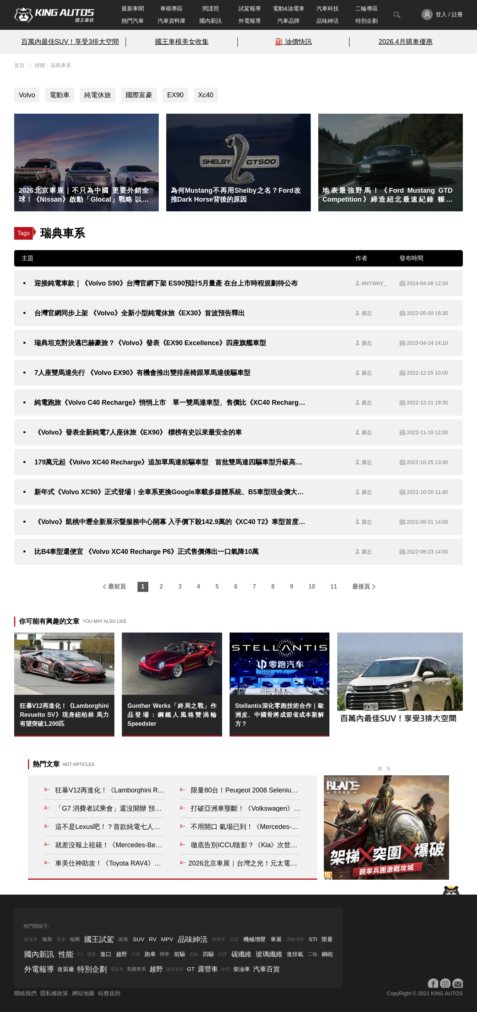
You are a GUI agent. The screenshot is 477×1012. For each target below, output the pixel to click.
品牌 (222, 954)
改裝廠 (65, 969)
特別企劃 (367, 21)
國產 (91, 954)
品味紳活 (327, 21)
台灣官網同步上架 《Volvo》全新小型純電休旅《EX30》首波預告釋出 (139, 313)
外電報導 (249, 21)
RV (153, 939)
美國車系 (136, 969)
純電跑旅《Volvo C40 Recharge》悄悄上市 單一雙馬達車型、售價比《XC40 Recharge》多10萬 (170, 402)
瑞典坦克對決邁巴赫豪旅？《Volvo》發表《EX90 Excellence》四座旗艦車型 (150, 343)
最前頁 (117, 586)
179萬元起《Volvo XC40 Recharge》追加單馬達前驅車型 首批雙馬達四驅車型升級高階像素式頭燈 (170, 462)
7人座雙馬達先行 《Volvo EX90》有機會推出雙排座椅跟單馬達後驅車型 (142, 372)
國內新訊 (210, 21)
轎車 (165, 954)
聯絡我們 (25, 993)
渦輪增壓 (295, 939)
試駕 (234, 939)
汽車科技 (327, 8)
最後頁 (361, 586)
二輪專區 (367, 8)
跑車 (150, 954)
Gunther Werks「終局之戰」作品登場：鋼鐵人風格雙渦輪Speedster (172, 715)
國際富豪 (139, 95)
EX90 (175, 95)
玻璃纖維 (269, 954)
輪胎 (47, 939)
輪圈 (75, 939)
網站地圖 (83, 993)
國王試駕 (99, 939)
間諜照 (210, 8)
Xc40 (206, 95)
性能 (66, 954)
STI (313, 939)
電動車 (60, 95)
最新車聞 (132, 8)
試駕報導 (249, 8)
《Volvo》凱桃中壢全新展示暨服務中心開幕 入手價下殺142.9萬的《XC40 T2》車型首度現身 (170, 522)
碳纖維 (241, 954)
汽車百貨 (266, 969)
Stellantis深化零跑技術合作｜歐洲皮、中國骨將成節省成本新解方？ (279, 715)
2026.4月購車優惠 (406, 41)
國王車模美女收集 (182, 41)
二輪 (313, 954)
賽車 (61, 939)
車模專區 (171, 8)
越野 (121, 954)
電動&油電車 (288, 8)
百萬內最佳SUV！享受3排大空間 (70, 41)
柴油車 (241, 969)
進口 (105, 954)
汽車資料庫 (172, 21)
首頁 (19, 65)
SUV (138, 939)
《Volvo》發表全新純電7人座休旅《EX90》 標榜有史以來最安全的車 (138, 432)
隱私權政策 (54, 993)
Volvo (27, 95)
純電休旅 (97, 95)
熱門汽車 (132, 21)
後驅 (193, 954)
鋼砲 (327, 954)
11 (334, 586)
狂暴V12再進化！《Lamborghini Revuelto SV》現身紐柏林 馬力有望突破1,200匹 (64, 715)
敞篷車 (31, 939)
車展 (276, 939)
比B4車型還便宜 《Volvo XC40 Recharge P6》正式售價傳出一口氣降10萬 (146, 551)
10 (312, 586)
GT (191, 969)
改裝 (123, 939)
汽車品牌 (288, 21)
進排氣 (295, 954)
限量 (327, 939)
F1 (80, 954)
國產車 (218, 939)
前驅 (179, 954)
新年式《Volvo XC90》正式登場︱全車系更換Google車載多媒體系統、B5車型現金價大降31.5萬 (170, 492)
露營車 (208, 969)
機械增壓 (254, 939)
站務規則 (109, 993)
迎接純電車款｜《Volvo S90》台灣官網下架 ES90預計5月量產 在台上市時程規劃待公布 (166, 283)
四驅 (208, 954)
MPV (167, 939)
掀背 (225, 969)
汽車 (135, 954)
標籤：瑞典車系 (53, 65)
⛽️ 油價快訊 (293, 41)
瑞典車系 (175, 969)
